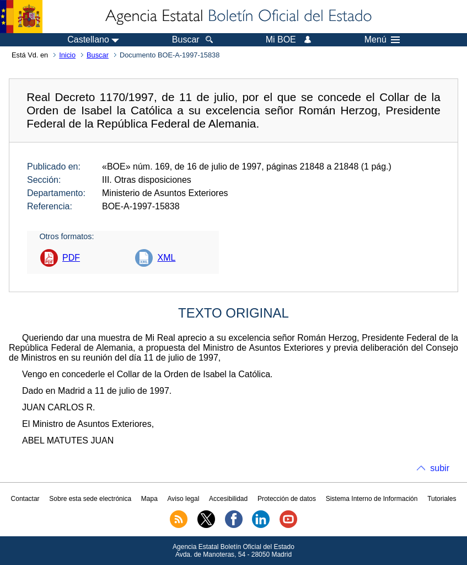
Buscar (98, 55)
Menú (382, 39)
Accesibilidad (228, 499)
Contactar (25, 499)
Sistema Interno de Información (372, 499)
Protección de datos (286, 499)
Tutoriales (441, 499)
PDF (71, 257)
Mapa (149, 499)
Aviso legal (184, 499)
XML (166, 257)
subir (439, 468)
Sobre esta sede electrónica (90, 499)
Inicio (67, 55)
